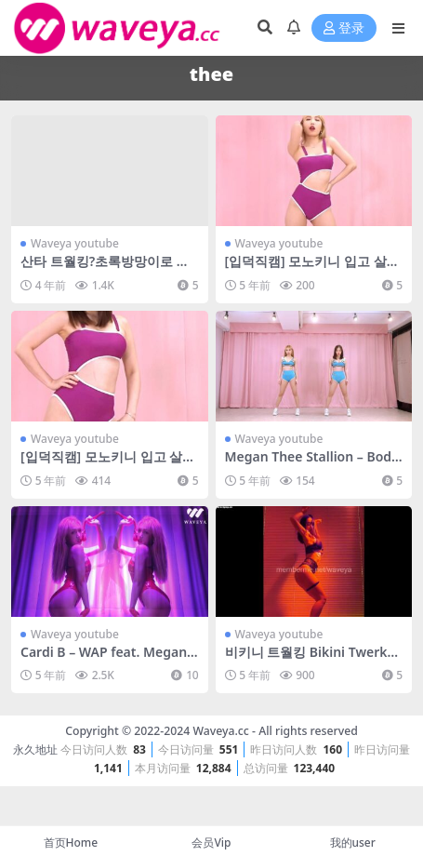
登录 (344, 28)
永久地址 (35, 749)
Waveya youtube (75, 243)
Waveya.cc (220, 731)
